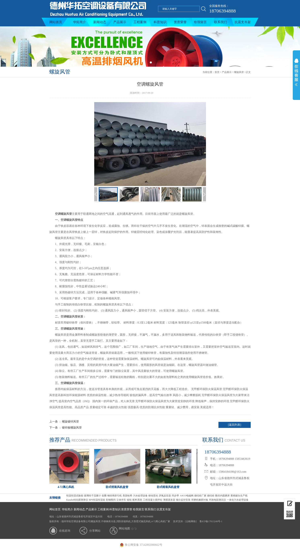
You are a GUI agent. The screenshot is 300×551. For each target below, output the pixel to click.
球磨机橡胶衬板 (199, 499)
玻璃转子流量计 (92, 495)
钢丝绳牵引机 (114, 495)
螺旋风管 (239, 72)
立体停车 (121, 499)
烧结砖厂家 (200, 495)
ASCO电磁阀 (186, 495)
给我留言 (200, 22)
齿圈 (104, 495)
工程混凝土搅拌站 (152, 499)
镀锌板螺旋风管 (72, 427)
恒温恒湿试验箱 (74, 495)
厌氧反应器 (165, 495)
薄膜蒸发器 (169, 499)
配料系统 (137, 499)
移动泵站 (153, 495)
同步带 (175, 495)
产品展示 (119, 22)
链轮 (129, 499)
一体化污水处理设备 (237, 499)
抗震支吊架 (243, 22)
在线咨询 (64, 530)
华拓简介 (79, 22)
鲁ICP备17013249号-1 (210, 521)
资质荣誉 (180, 22)
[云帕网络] (191, 521)
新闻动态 (99, 22)
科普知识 (160, 22)
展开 (296, 75)
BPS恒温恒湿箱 (97, 499)
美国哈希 (127, 495)
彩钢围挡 (111, 499)
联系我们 (220, 22)
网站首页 (55, 22)
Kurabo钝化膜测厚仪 (77, 499)
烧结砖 (210, 495)
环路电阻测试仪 (217, 499)
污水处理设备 (140, 495)
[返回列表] (234, 424)
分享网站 (94, 530)
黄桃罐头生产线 (239, 495)
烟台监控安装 (183, 499)
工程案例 (139, 22)
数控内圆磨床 (222, 495)
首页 (217, 72)
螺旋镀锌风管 (70, 421)
